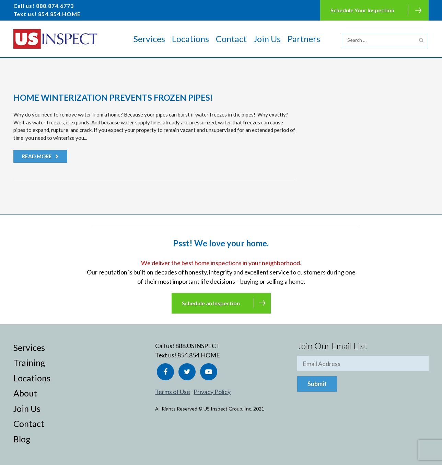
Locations (190, 39)
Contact (231, 39)
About (25, 393)
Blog (22, 439)
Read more (37, 156)
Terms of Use (172, 391)
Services (149, 39)
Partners (304, 39)
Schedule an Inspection (211, 303)
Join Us (267, 39)
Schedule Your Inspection (362, 10)
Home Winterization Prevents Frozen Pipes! (113, 97)
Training (29, 362)
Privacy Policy (212, 391)
